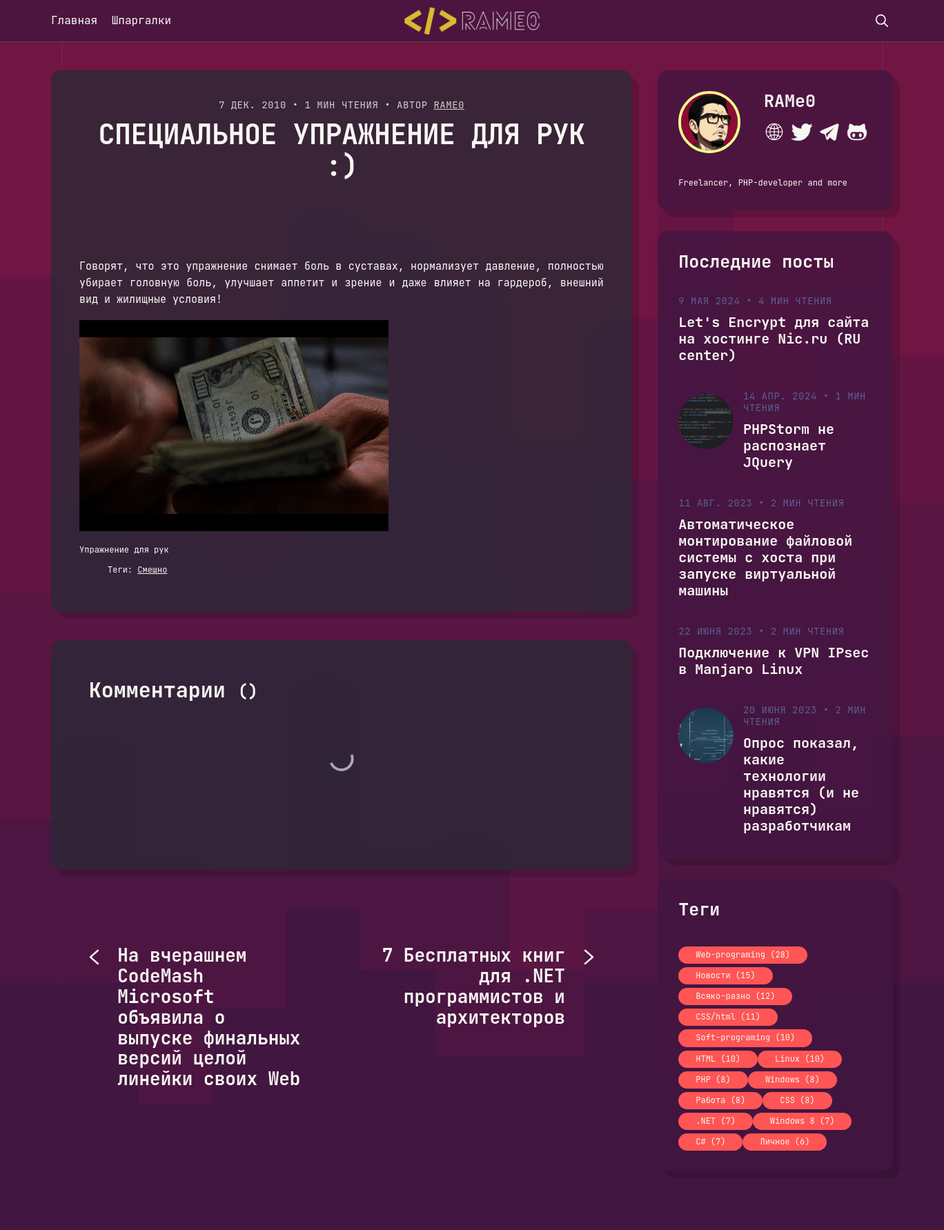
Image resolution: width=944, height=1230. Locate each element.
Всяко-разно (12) (735, 996)
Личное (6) (784, 1141)
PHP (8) (713, 1079)
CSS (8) (797, 1100)
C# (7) (710, 1141)
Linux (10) (800, 1058)
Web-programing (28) (743, 954)
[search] (882, 21)
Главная (74, 20)
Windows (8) (792, 1079)
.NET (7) (716, 1121)
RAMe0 (448, 105)
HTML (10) (718, 1058)
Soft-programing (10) (745, 1037)
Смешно (152, 569)
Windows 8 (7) (802, 1121)
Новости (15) (725, 975)
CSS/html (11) (728, 1016)
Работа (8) (720, 1100)
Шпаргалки (141, 20)
